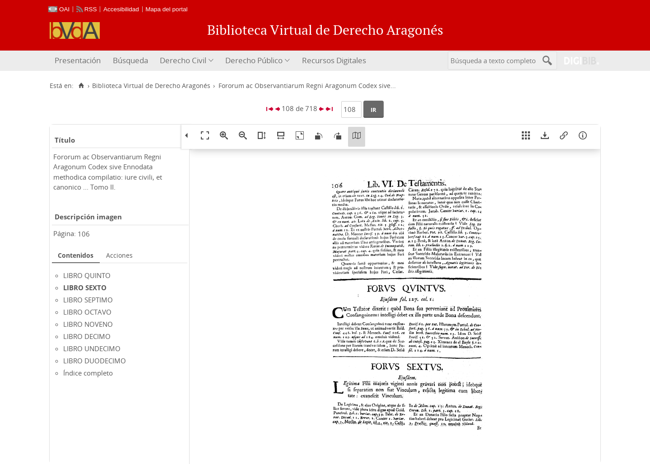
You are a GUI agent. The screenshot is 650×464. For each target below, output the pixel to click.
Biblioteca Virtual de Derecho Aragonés (151, 86)
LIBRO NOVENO (88, 324)
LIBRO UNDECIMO (92, 348)
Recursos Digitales (334, 60)
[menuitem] (79, 61)
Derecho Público (254, 60)
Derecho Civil (183, 60)
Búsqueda (130, 60)
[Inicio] (81, 86)
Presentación (78, 60)
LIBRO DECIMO (87, 336)
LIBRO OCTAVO (87, 311)
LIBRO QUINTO (87, 275)
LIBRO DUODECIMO (94, 360)
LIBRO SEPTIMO (88, 299)
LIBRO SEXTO (85, 287)
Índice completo (88, 372)
